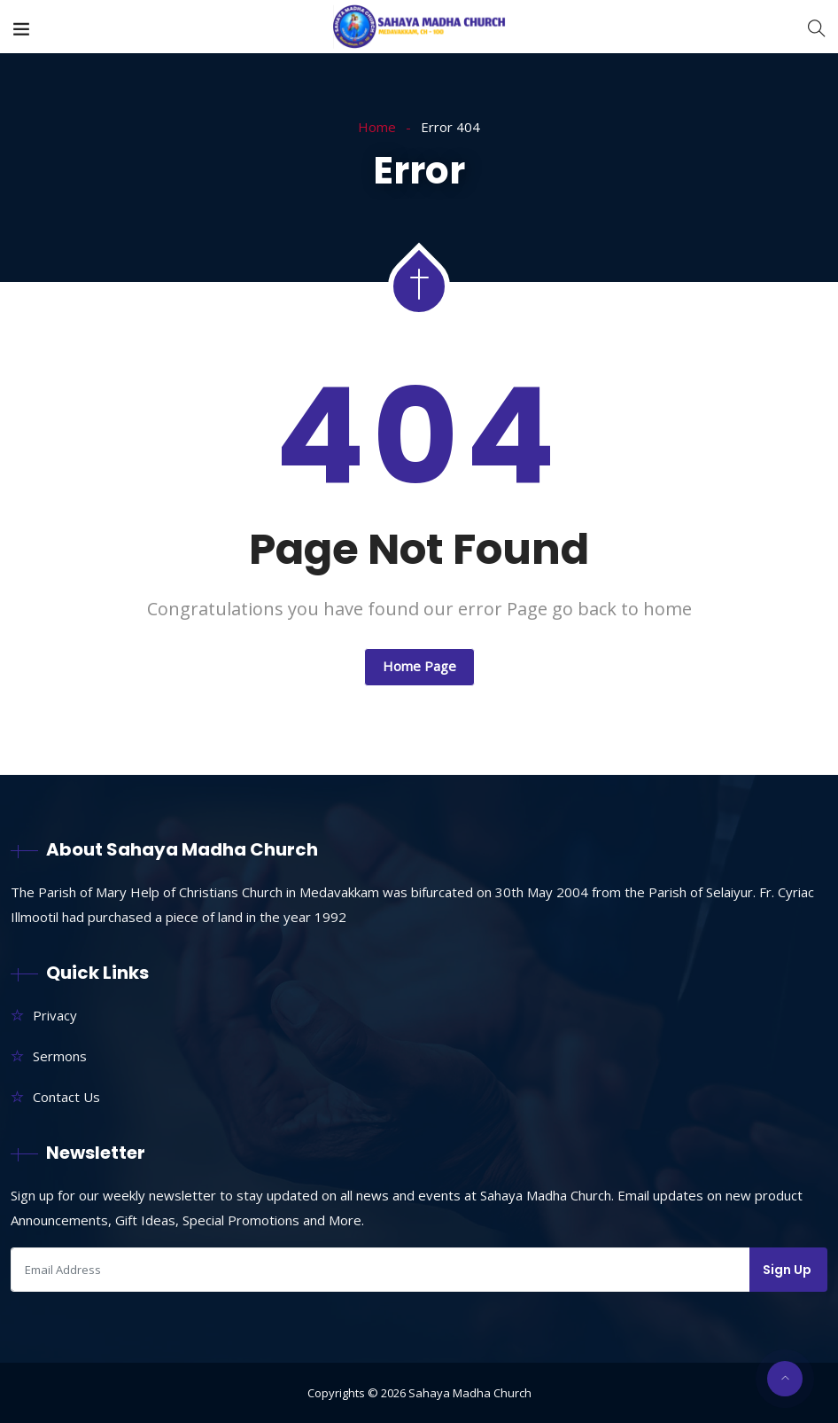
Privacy (55, 1015)
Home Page (419, 666)
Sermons (60, 1056)
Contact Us (66, 1097)
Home (377, 127)
